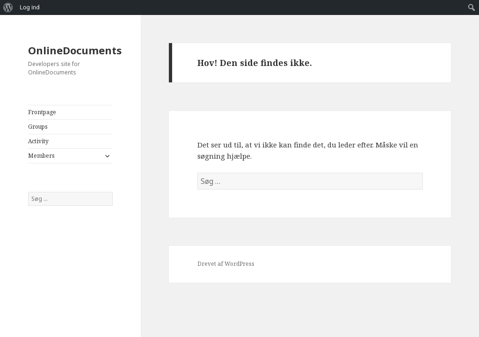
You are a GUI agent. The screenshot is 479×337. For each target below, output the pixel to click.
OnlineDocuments (75, 50)
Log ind (30, 7)
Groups (38, 127)
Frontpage (42, 112)
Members (41, 156)
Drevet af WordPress (225, 264)
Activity (38, 141)
